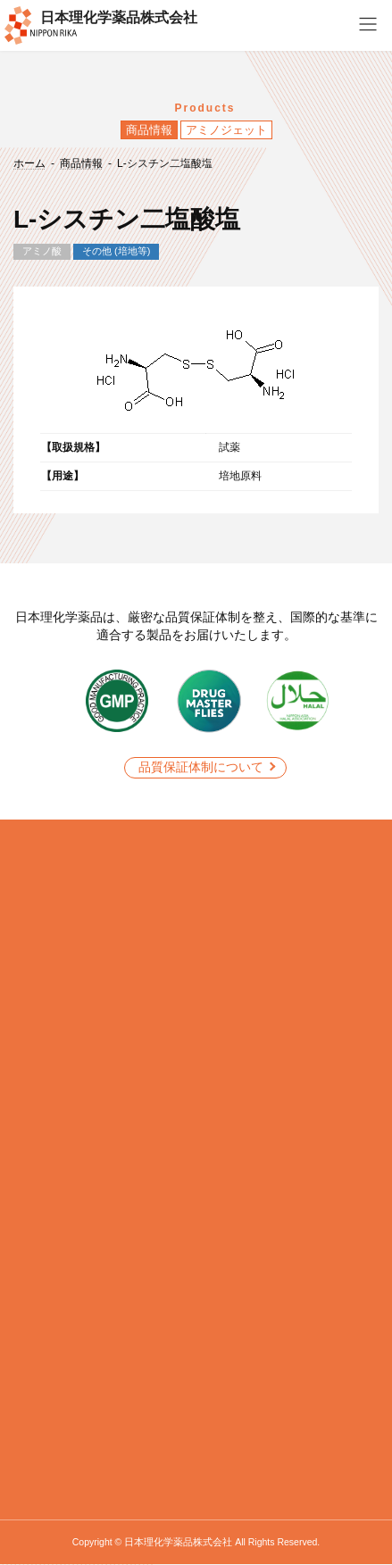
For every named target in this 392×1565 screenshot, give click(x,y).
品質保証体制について (200, 767)
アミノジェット (226, 130)
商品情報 (149, 130)
